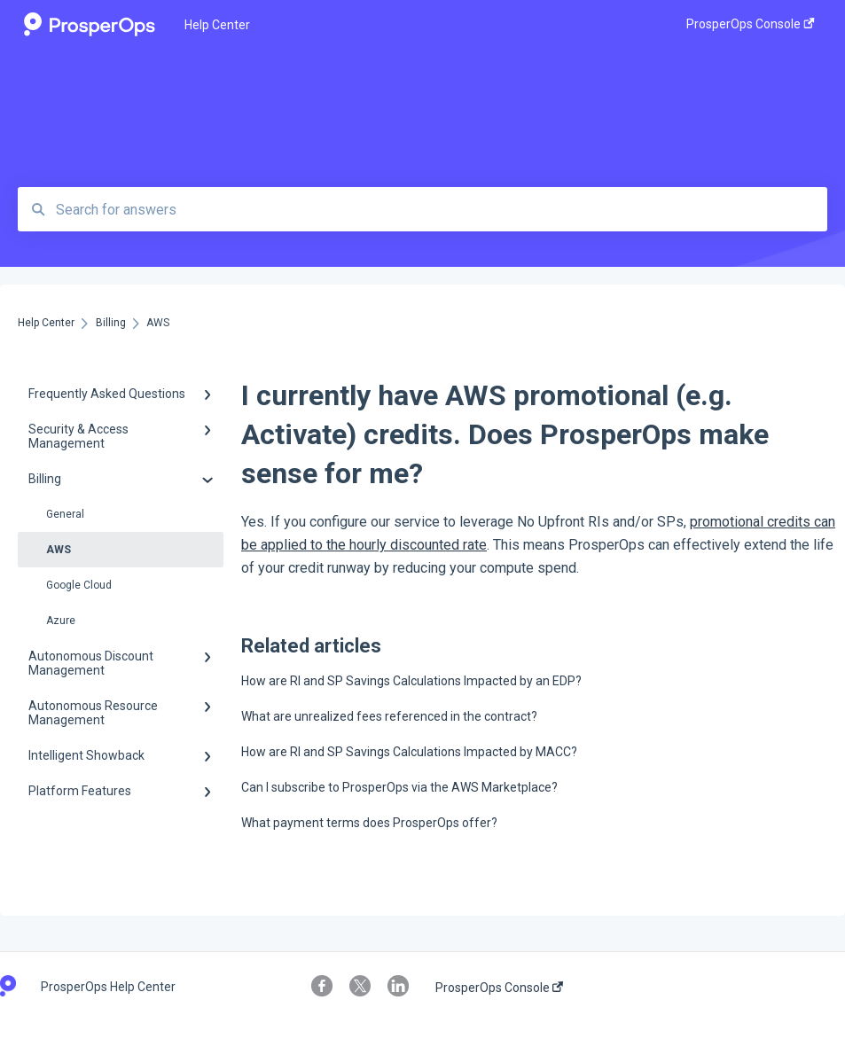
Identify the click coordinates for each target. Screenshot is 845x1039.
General (65, 514)
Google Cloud (79, 585)
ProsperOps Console (499, 987)
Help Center (217, 25)
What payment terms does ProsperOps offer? (369, 823)
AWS (58, 549)
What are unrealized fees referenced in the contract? (389, 716)
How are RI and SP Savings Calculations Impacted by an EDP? (411, 681)
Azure (60, 620)
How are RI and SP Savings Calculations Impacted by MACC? (409, 752)
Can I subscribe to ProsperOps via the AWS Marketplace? (399, 787)
